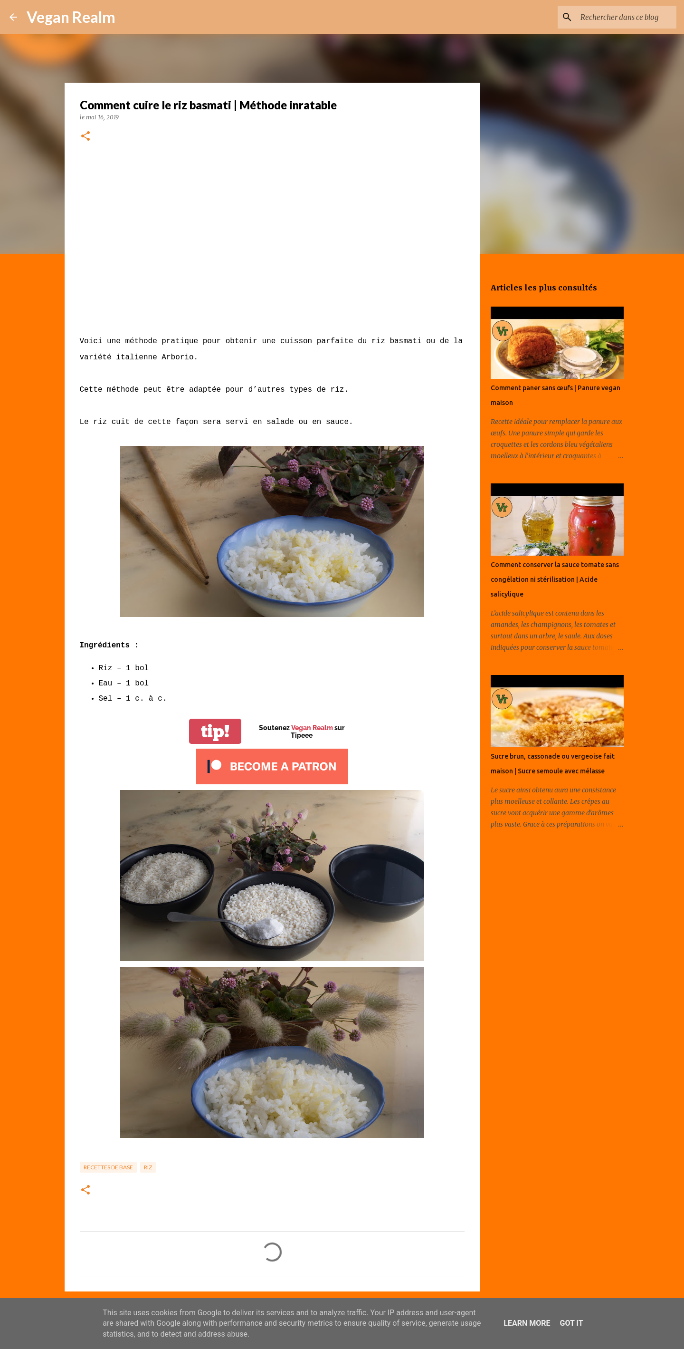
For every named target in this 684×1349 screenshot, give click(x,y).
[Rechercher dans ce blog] (626, 17)
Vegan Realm (71, 17)
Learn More (527, 1323)
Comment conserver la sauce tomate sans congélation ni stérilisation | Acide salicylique (555, 579)
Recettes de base (108, 1167)
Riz (148, 1167)
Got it (571, 1323)
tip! (215, 731)
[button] (85, 136)
